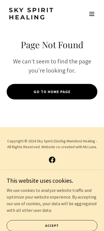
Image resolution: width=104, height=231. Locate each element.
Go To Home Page (52, 91)
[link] (38, 17)
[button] (91, 13)
